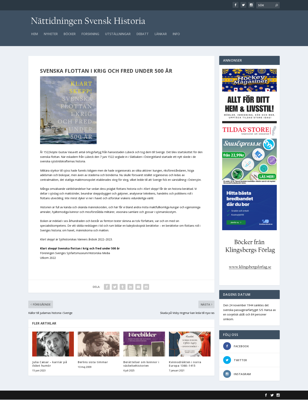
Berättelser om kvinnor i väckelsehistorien (141, 364)
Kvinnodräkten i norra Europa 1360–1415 (185, 364)
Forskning (90, 36)
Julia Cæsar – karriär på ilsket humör (49, 364)
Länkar (161, 36)
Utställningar (118, 36)
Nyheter (51, 36)
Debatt (143, 36)
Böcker (70, 36)
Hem (34, 36)
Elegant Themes (55, 395)
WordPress (92, 395)
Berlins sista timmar (93, 362)
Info (176, 36)
